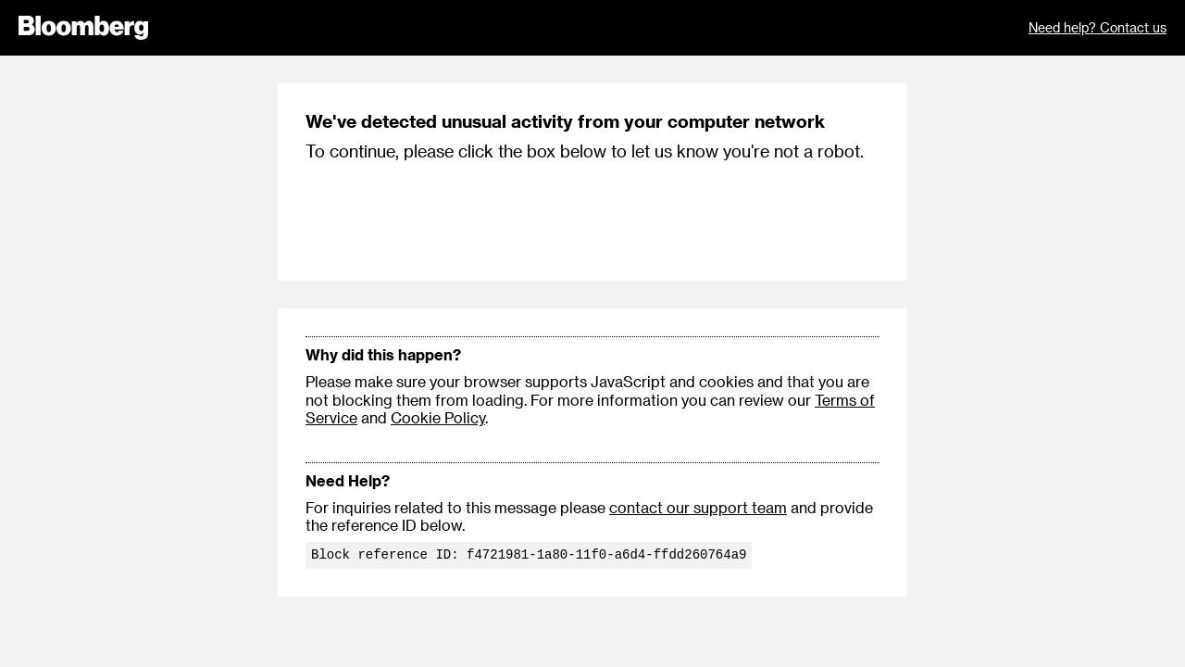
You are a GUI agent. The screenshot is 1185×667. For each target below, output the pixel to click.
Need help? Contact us (1097, 27)
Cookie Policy (438, 417)
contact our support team (698, 507)
